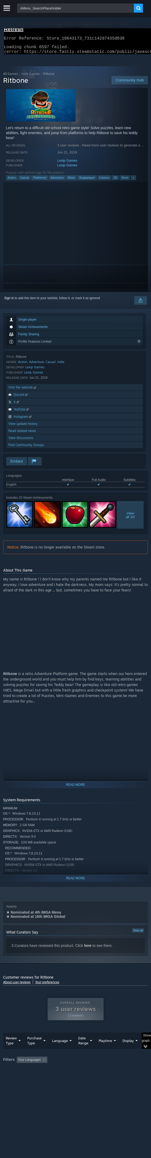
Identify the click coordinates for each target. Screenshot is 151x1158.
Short (124, 180)
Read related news (22, 434)
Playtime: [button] (122, 1070)
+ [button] (133, 180)
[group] (75, 1077)
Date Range (83, 1051)
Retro (71, 180)
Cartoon (104, 180)
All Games (10, 77)
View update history (23, 427)
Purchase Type (34, 1051)
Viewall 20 (130, 518)
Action (12, 180)
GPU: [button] (114, 1077)
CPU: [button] (96, 1077)
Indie (60, 365)
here (87, 949)
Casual (24, 180)
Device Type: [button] (13, 1083)
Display (128, 1051)
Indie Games (30, 77)
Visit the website (22, 390)
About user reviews (17, 985)
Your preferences (47, 985)
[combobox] (75, 8)
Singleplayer (87, 180)
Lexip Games (67, 164)
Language (60, 1051)
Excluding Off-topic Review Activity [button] (82, 1070)
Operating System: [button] (69, 1077)
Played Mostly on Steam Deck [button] (25, 1077)
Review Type (11, 1051)
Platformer (39, 180)
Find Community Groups (26, 448)
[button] (21, 1070)
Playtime (105, 1051)
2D (115, 180)
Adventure (57, 180)
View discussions (20, 441)
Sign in (9, 301)
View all (138, 933)
